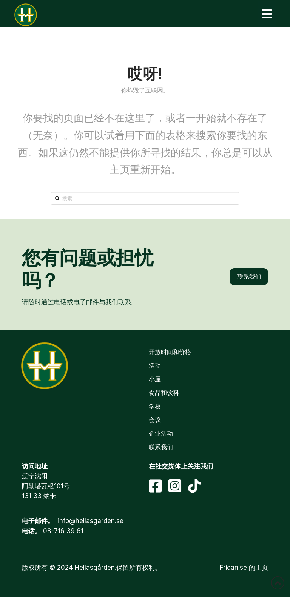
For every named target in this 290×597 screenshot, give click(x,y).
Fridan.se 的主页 (244, 567)
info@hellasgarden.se (90, 521)
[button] (267, 14)
